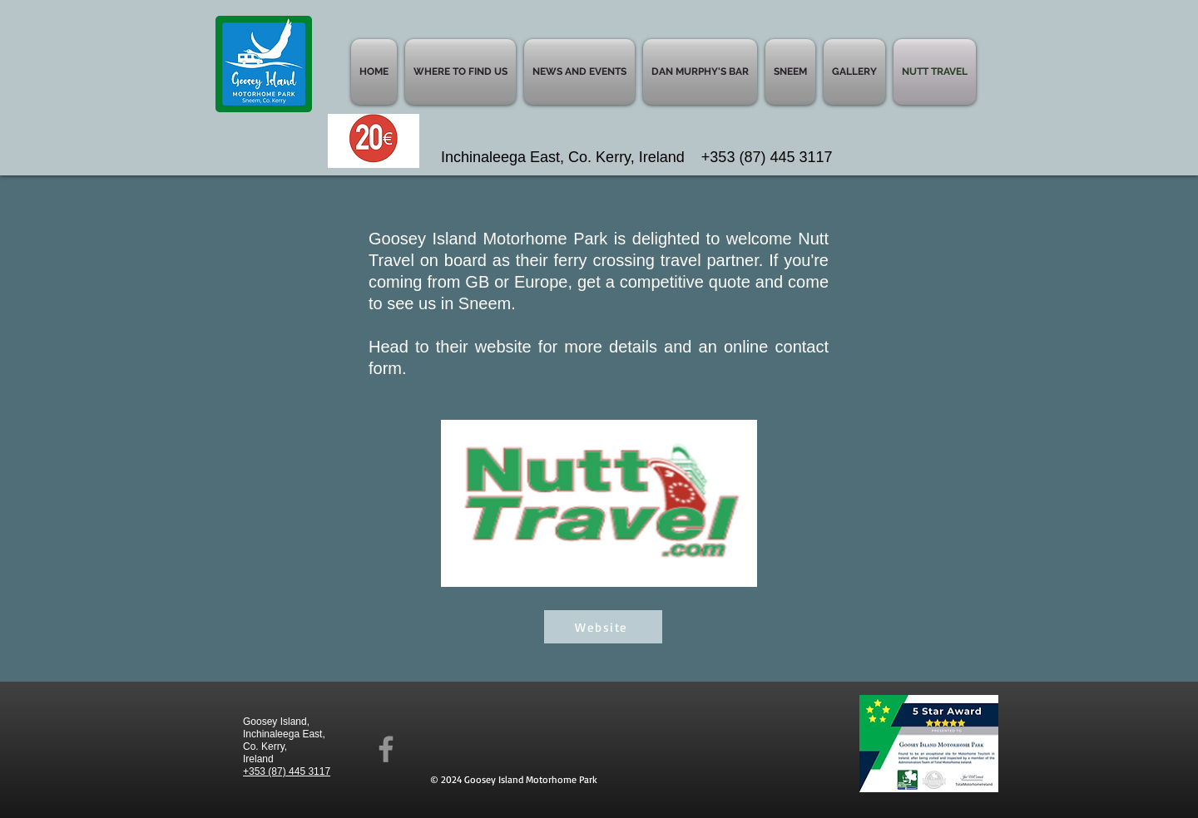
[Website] (603, 626)
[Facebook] (386, 749)
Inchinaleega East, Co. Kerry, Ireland (571, 157)
